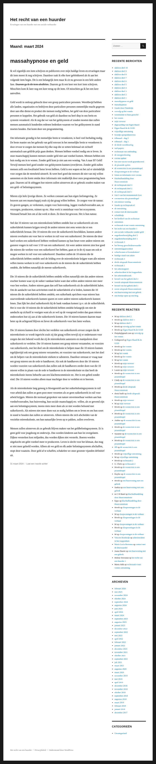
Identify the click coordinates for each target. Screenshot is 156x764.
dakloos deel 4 (121, 88)
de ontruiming (120, 208)
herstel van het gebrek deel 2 (126, 279)
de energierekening (122, 155)
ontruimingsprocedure (124, 249)
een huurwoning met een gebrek (128, 292)
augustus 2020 (121, 669)
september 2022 (121, 632)
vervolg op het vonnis (124, 111)
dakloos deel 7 (121, 78)
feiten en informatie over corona (128, 175)
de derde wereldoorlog (124, 145)
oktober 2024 (120, 598)
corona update (120, 158)
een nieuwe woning (123, 202)
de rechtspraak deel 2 (123, 188)
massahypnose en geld (39, 61)
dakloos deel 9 (121, 71)
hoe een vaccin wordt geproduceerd (129, 161)
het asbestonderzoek (123, 275)
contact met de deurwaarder (126, 212)
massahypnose (121, 104)
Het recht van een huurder (38, 19)
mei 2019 (118, 679)
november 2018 (121, 689)
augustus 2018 (121, 699)
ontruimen (119, 222)
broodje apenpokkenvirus (125, 135)
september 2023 (121, 618)
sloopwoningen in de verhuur (127, 171)
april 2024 (119, 612)
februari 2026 (120, 588)
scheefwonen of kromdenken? (127, 252)
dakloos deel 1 (121, 98)
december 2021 (121, 649)
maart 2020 (119, 672)
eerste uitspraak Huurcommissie (128, 289)
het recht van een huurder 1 (126, 228)
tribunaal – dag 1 (122, 141)
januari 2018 (120, 709)
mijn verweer (120, 121)
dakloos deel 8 (121, 74)
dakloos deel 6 (121, 81)
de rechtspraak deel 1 (123, 192)
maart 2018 (119, 702)
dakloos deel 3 (121, 91)
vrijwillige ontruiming (124, 131)
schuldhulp (119, 215)
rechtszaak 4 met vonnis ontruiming (129, 225)
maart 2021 (119, 665)
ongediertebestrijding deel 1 (126, 238)
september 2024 (121, 602)
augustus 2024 (121, 605)
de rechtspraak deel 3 (123, 185)
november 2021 (121, 652)
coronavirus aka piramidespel (127, 198)
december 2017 (121, 712)
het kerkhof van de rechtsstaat (127, 218)
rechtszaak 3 (120, 242)
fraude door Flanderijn (124, 108)
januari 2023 (120, 625)
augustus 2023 (121, 622)
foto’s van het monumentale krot (128, 195)
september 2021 (121, 659)
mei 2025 (118, 592)
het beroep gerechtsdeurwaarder (128, 245)
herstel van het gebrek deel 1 (126, 285)
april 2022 (119, 639)
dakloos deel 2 (121, 94)
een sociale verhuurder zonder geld (129, 232)
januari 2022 (120, 645)
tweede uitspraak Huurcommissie (128, 282)
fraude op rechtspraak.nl (125, 205)
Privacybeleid (40, 750)
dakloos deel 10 (121, 68)
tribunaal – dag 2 (122, 138)
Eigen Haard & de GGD (125, 128)
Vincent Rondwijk (122, 537)
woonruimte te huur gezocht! (127, 114)
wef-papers (119, 148)
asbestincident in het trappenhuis (128, 272)
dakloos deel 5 (121, 84)
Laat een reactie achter (37, 464)
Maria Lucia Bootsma (124, 544)
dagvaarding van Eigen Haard (127, 125)
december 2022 (121, 629)
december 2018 (121, 686)
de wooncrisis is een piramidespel (129, 168)
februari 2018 (120, 706)
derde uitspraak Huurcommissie (128, 262)
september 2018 (121, 696)
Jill (116, 447)
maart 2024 (119, 615)
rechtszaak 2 (120, 259)
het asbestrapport (122, 269)
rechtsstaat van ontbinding (125, 151)
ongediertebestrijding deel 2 (126, 235)
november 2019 (121, 675)
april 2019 (119, 682)
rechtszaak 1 (120, 265)
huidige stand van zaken (125, 255)
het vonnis (119, 118)
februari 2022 (120, 642)
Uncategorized (121, 733)
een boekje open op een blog (126, 295)
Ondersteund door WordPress (61, 750)
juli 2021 (118, 662)
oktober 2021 (120, 655)
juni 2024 (118, 608)
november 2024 (121, 595)
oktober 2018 (120, 692)
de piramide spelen (122, 165)
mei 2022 (118, 635)
